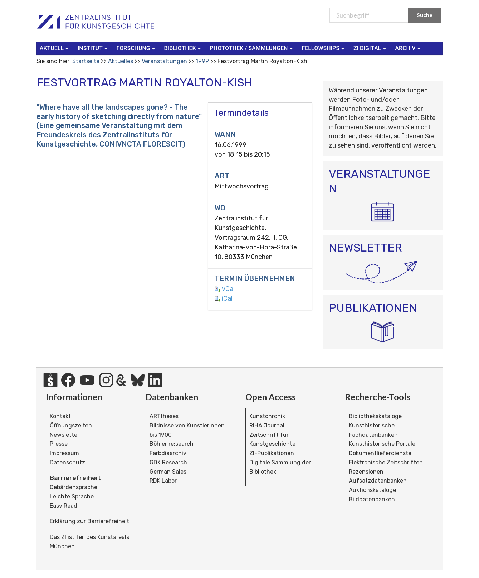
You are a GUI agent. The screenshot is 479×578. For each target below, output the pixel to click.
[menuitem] (56, 48)
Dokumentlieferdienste (380, 453)
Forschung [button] (137, 48)
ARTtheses (164, 416)
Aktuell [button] (55, 48)
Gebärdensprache (73, 487)
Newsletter (64, 434)
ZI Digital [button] (370, 48)
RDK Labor (163, 480)
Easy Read (63, 505)
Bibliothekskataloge (375, 416)
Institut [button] (93, 48)
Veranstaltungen (164, 61)
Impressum (64, 453)
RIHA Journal (266, 425)
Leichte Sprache (72, 496)
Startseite (85, 61)
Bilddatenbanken (372, 499)
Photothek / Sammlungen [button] (252, 48)
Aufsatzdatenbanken (378, 480)
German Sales (168, 471)
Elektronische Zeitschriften (386, 462)
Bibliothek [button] (183, 48)
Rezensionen (366, 471)
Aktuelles (120, 61)
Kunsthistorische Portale (382, 443)
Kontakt (60, 416)
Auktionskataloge (372, 490)
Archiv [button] (408, 48)
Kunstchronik (267, 416)
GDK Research (168, 462)
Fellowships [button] (324, 48)
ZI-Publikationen (271, 453)
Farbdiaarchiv (168, 453)
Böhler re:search (172, 443)
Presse (59, 443)
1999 (202, 61)
